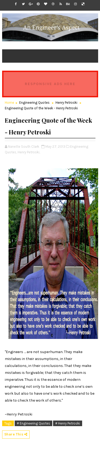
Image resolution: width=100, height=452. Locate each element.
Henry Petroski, (29, 152)
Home (9, 103)
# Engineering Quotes (33, 423)
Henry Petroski (66, 103)
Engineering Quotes (34, 103)
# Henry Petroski (67, 423)
